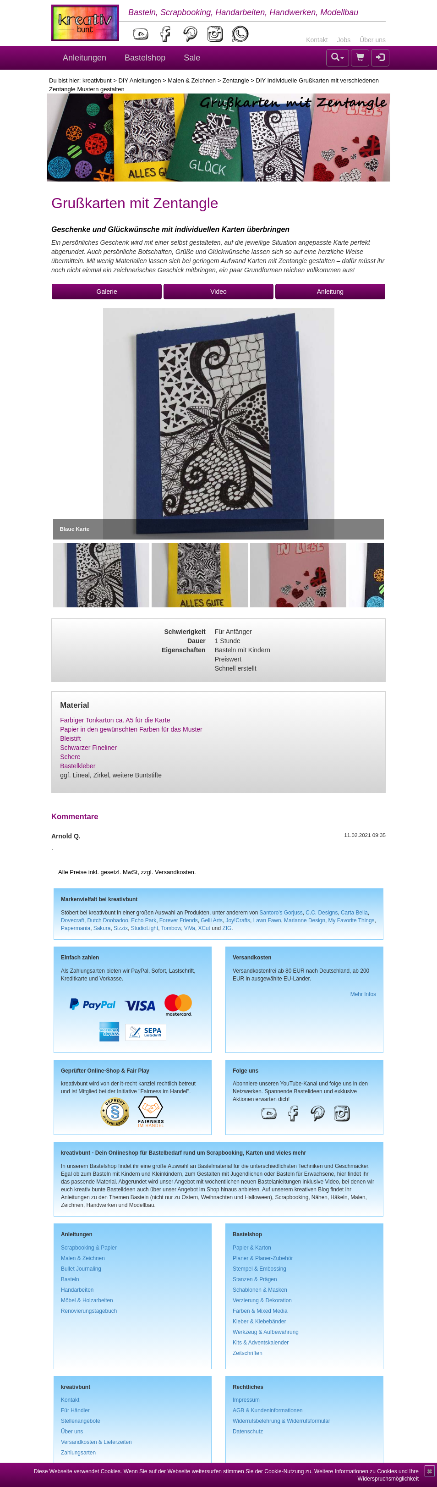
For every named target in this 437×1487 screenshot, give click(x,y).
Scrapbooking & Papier (89, 1248)
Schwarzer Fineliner (88, 747)
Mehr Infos (363, 994)
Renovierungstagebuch (89, 1311)
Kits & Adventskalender (261, 1342)
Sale (192, 57)
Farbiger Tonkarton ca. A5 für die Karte (115, 720)
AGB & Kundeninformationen (268, 1410)
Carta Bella (354, 912)
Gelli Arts (212, 920)
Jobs (344, 40)
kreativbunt (97, 80)
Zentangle (236, 80)
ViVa (189, 928)
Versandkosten (174, 872)
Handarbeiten (77, 1290)
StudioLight (144, 928)
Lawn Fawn (267, 920)
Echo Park (143, 920)
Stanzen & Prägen (255, 1279)
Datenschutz (248, 1431)
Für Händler (75, 1410)
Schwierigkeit (184, 631)
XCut (204, 928)
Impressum (246, 1400)
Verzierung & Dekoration (262, 1300)
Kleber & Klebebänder (259, 1321)
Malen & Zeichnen (192, 80)
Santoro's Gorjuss (281, 912)
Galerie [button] (107, 291)
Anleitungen (84, 57)
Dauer (196, 640)
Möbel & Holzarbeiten (87, 1300)
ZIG (226, 928)
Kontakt (317, 40)
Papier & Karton (252, 1248)
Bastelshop (145, 57)
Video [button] (218, 291)
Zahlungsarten (78, 1452)
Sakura (102, 928)
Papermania (75, 928)
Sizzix (121, 928)
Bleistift (70, 738)
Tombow (171, 928)
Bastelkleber (77, 766)
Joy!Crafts (238, 920)
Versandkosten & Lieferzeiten (96, 1442)
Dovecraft (72, 920)
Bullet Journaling (81, 1269)
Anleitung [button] (330, 291)
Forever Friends (178, 920)
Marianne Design (304, 920)
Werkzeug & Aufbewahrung (266, 1332)
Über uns (373, 40)
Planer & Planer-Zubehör (263, 1258)
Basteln (70, 1279)
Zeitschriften (247, 1353)
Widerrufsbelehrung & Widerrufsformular (281, 1421)
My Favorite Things (351, 920)
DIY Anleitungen (139, 80)
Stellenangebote (80, 1421)
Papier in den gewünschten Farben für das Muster (131, 729)
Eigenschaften (184, 650)
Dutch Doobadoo (107, 920)
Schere (70, 756)
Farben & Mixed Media (260, 1311)
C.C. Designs (322, 912)
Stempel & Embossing (259, 1269)
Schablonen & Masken (260, 1290)
